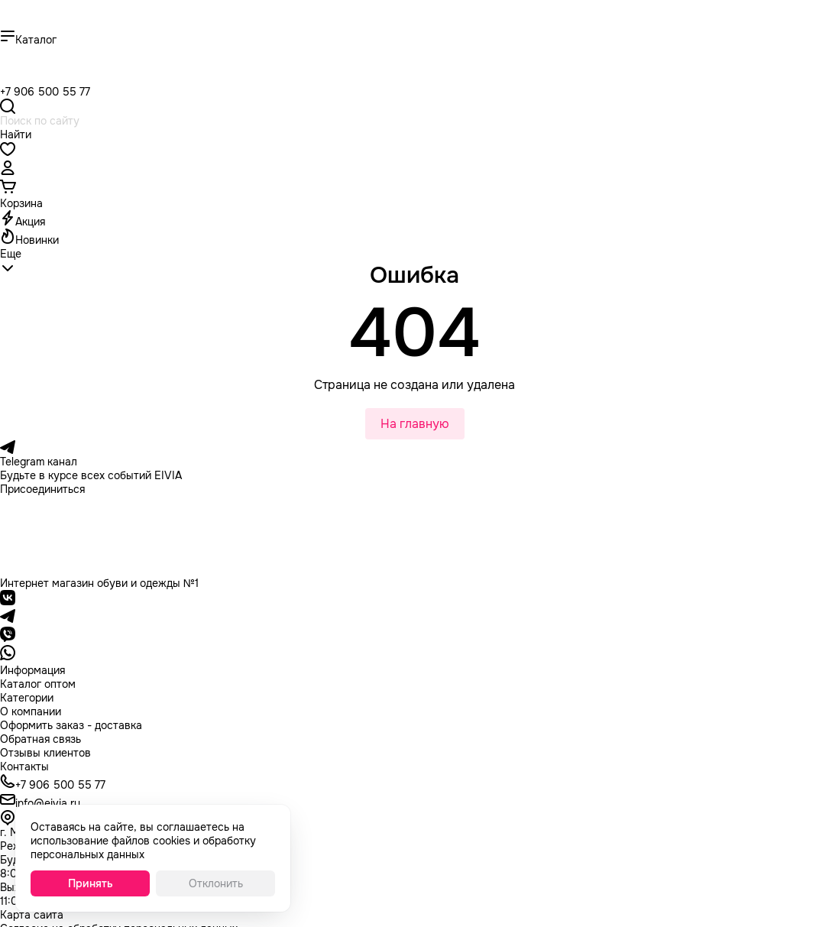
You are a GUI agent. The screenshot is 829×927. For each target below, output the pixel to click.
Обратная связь (40, 739)
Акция (30, 222)
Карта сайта (31, 915)
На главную (414, 424)
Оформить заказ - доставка (71, 725)
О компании (30, 711)
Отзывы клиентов (45, 753)
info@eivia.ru (47, 803)
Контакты (24, 766)
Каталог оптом (38, 684)
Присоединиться (42, 489)
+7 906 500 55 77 (45, 92)
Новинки (37, 240)
